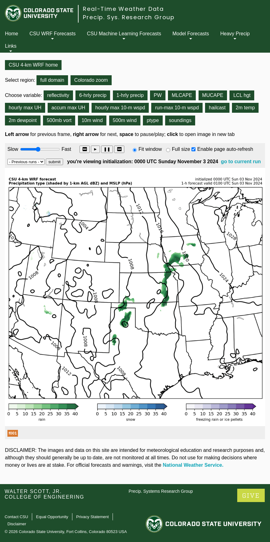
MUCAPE (212, 95)
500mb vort (59, 120)
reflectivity (58, 95)
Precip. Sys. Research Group (129, 17)
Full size (181, 149)
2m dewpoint (23, 120)
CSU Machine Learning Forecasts (124, 33)
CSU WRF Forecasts (52, 33)
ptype (153, 120)
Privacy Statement (92, 516)
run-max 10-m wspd (177, 107)
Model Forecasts (191, 33)
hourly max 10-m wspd (120, 107)
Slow (12, 149)
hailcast (217, 107)
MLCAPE (182, 95)
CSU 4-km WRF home (33, 65)
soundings (180, 120)
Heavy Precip (235, 33)
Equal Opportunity (52, 516)
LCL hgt (241, 95)
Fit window (150, 149)
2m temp (245, 107)
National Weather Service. (193, 465)
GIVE (251, 496)
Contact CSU (16, 516)
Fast (66, 149)
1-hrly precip (130, 95)
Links (10, 46)
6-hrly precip (92, 95)
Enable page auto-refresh (225, 149)
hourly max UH (25, 107)
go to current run (241, 161)
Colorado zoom (91, 80)
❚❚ (107, 149)
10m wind (92, 120)
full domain (52, 80)
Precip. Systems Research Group (161, 491)
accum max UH (68, 107)
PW (158, 95)
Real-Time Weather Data (123, 9)
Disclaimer (16, 524)
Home (11, 33)
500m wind (125, 120)
